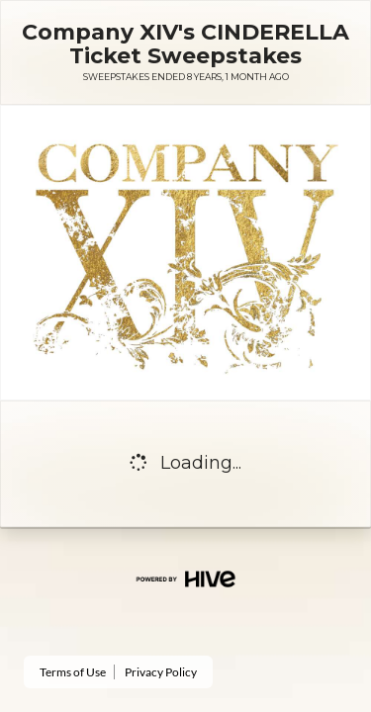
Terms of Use (73, 672)
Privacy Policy (161, 672)
